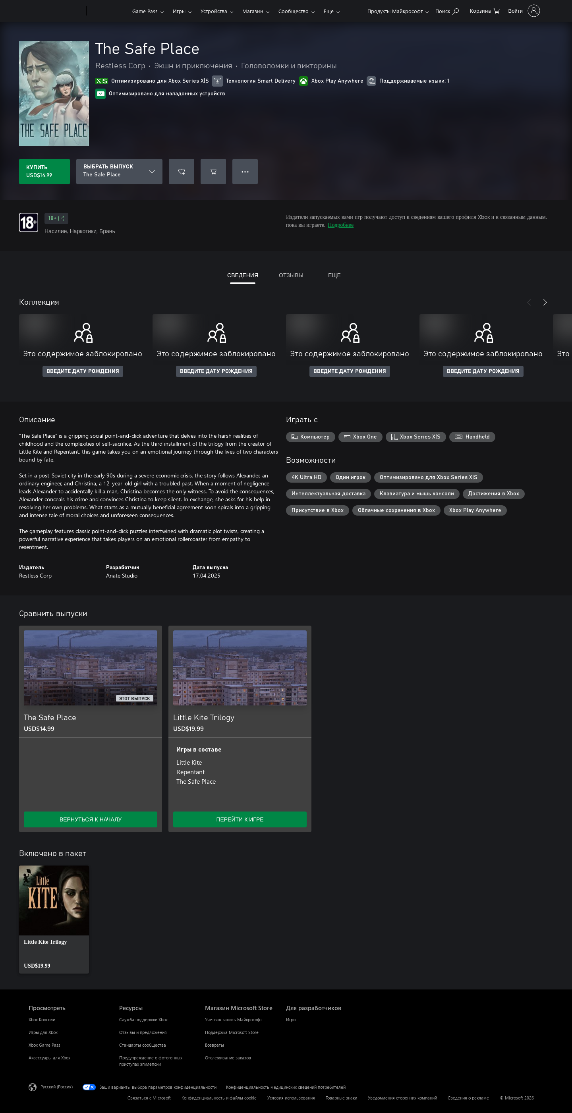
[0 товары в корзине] (485, 10)
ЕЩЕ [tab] (334, 275)
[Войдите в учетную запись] (523, 10)
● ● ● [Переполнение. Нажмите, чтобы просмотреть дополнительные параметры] (245, 171)
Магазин (252, 11)
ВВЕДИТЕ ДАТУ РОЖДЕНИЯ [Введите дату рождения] (82, 371)
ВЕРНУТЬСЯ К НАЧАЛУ (91, 819)
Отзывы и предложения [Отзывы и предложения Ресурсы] (143, 1032)
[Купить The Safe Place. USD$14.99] (44, 171)
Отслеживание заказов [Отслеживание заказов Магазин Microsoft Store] (228, 1057)
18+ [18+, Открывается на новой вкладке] (56, 218)
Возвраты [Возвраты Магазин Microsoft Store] (214, 1044)
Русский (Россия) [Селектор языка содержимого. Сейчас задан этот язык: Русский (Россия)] (57, 1086)
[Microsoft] (56, 11)
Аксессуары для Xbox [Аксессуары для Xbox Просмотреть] (49, 1057)
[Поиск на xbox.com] (447, 10)
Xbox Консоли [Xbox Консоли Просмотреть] (42, 1019)
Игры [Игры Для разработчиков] (291, 1019)
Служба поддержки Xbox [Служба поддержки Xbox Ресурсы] (143, 1019)
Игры (179, 11)
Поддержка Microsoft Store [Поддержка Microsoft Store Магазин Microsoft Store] (232, 1032)
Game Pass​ (145, 11)
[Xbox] (108, 11)
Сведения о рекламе (468, 1097)
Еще (329, 11)
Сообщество (293, 11)
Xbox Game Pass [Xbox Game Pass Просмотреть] (44, 1044)
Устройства (214, 11)
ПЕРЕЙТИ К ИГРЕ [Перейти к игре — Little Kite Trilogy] (239, 819)
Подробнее (341, 224)
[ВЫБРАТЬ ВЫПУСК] (119, 171)
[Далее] (545, 302)
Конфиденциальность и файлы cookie (219, 1097)
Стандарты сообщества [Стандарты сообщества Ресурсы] (142, 1044)
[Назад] (529, 302)
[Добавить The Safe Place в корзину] (213, 171)
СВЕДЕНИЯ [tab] (242, 275)
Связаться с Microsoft (149, 1097)
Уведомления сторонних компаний (402, 1097)
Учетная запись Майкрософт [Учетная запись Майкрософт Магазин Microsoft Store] (233, 1019)
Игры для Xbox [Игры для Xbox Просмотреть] (43, 1032)
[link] (54, 920)
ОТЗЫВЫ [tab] (291, 275)
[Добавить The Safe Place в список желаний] (181, 171)
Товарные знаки (341, 1097)
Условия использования (291, 1097)
